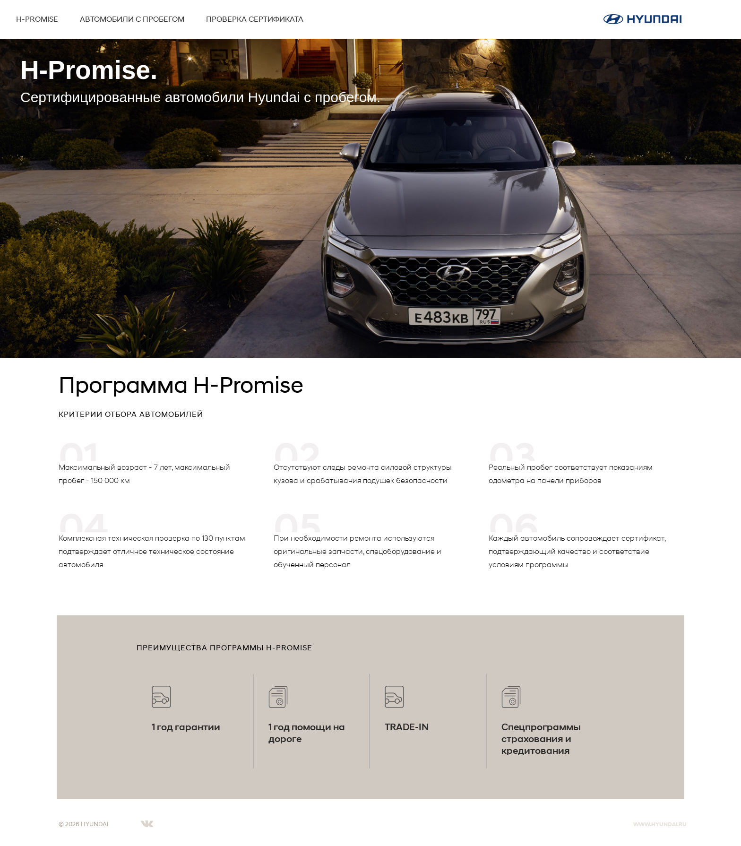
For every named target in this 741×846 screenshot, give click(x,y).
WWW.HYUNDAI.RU (660, 824)
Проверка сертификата (254, 18)
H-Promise (37, 18)
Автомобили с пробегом (132, 18)
